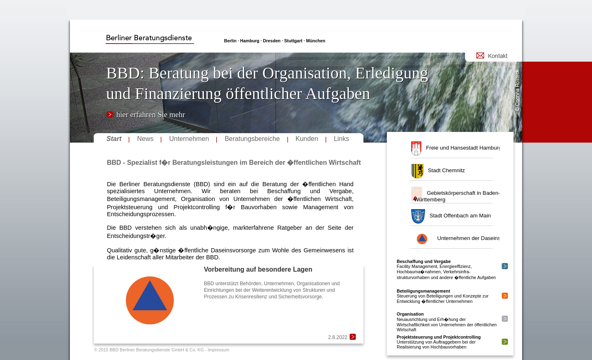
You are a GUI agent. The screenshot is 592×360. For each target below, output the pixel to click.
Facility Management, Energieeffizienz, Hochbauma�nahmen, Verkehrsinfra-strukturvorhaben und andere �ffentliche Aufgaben (446, 269)
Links (341, 138)
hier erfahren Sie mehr (150, 114)
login (74, 22)
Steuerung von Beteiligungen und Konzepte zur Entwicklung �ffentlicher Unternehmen (442, 296)
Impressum (218, 349)
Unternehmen (189, 138)
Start (113, 138)
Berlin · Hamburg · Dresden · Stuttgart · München (274, 40)
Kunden (307, 138)
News (145, 138)
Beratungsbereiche (252, 138)
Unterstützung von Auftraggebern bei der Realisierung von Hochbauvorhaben (439, 342)
